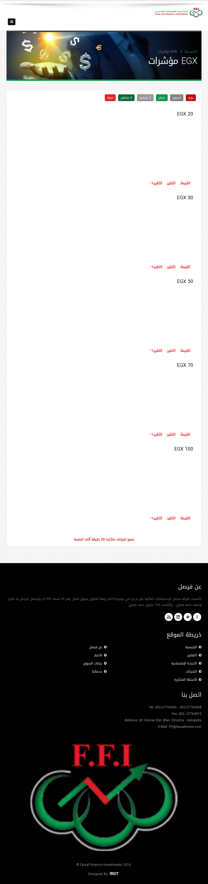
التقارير (194, 655)
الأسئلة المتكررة (188, 680)
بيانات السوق (95, 663)
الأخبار (100, 655)
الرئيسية (190, 51)
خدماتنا (99, 671)
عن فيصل (98, 647)
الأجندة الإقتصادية (186, 663)
